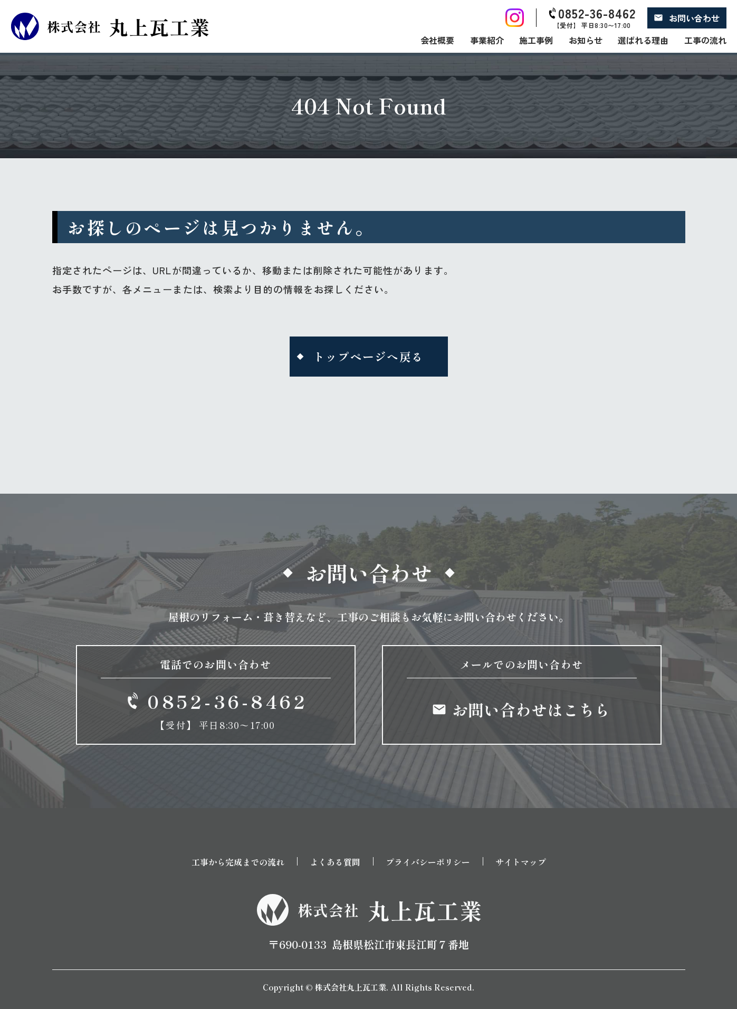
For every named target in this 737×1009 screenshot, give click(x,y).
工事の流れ (705, 40)
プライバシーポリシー (428, 861)
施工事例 (536, 40)
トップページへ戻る (368, 356)
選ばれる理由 (643, 40)
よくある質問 (335, 861)
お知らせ (585, 40)
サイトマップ (520, 861)
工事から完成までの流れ (238, 861)
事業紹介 (487, 40)
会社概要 (437, 40)
